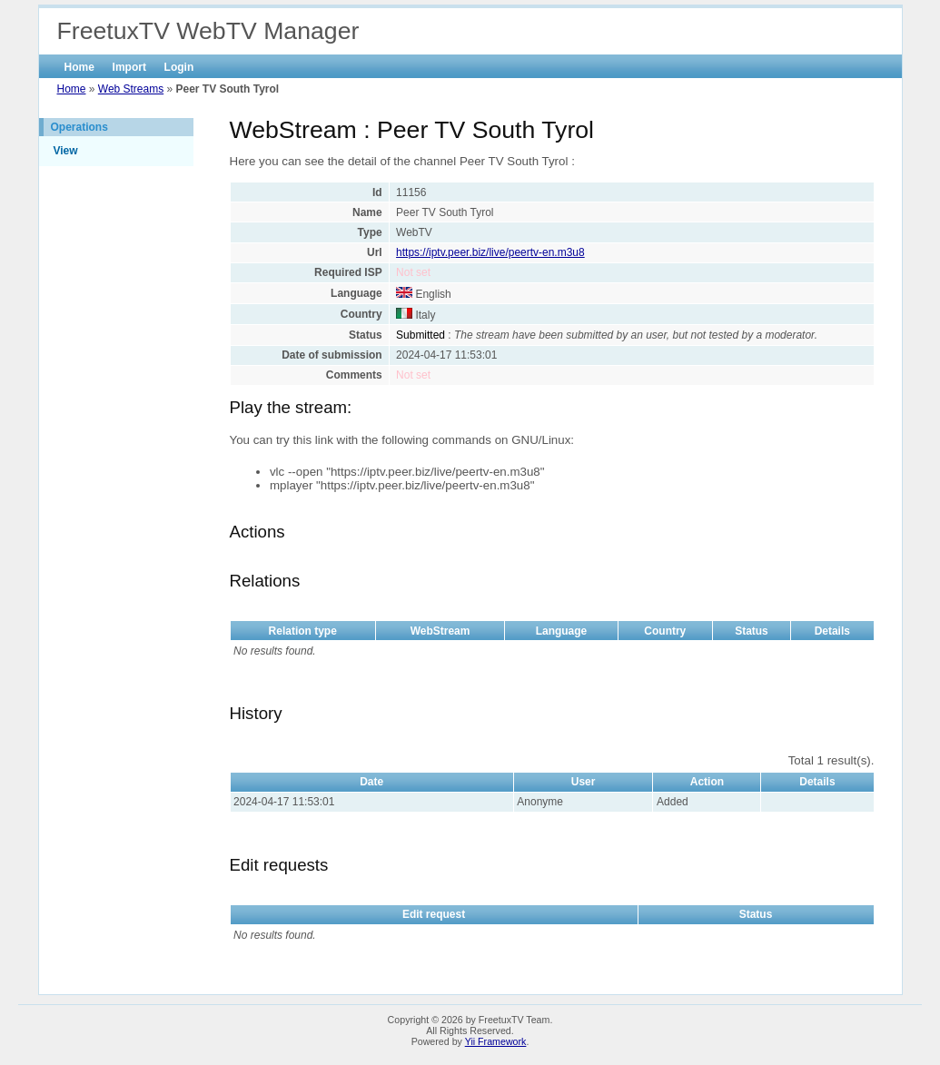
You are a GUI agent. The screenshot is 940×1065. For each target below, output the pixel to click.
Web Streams (130, 89)
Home (79, 67)
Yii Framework (496, 1041)
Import (129, 67)
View (66, 150)
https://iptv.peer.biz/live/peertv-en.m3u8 (490, 252)
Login (179, 67)
